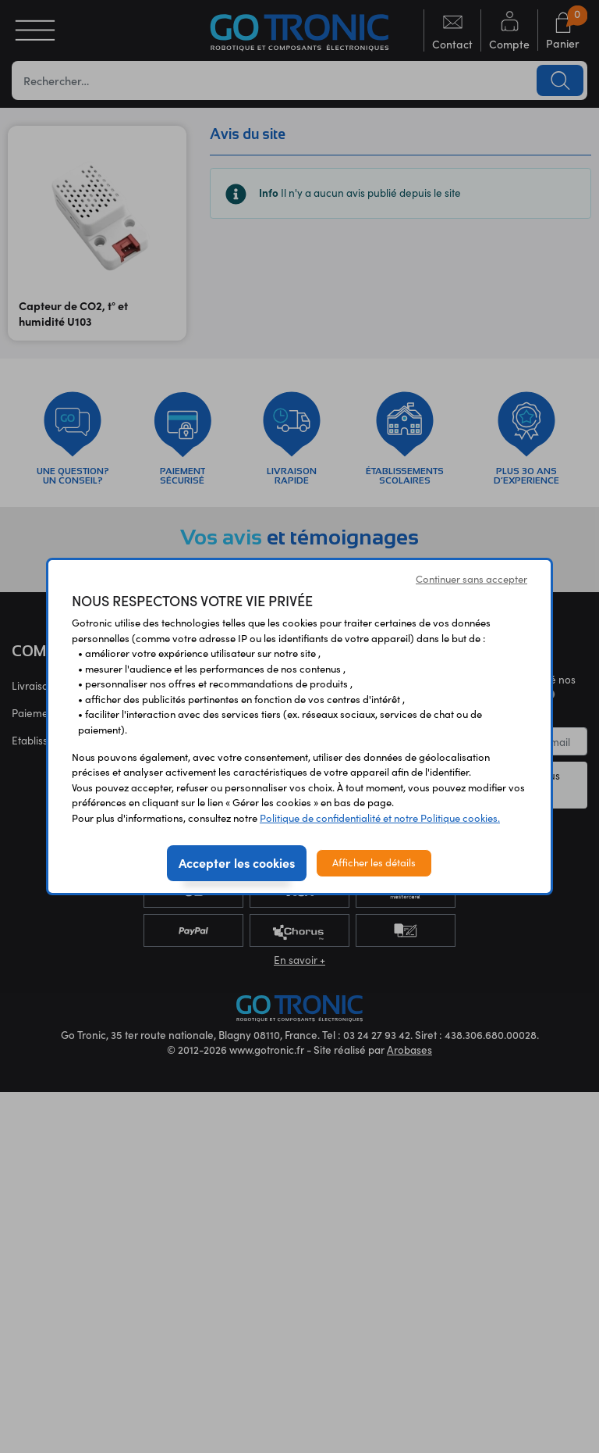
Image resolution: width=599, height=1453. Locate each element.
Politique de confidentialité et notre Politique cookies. (380, 818)
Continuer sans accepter (471, 579)
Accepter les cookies (237, 862)
